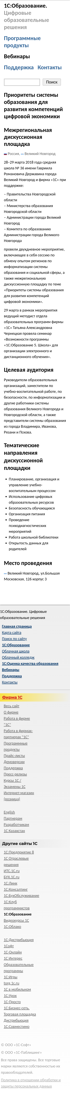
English (9, 812)
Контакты (50, 67)
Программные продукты (22, 42)
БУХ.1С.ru (11, 877)
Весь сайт (11, 706)
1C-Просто (12, 1001)
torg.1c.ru (11, 983)
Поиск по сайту (14, 638)
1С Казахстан (14, 830)
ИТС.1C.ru (12, 870)
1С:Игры (10, 977)
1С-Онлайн (13, 952)
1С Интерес (13, 958)
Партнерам (13, 818)
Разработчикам (16, 824)
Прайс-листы (14, 755)
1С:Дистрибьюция (19, 939)
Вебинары (17, 56)
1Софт (9, 946)
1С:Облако (12, 926)
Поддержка (19, 67)
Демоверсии (14, 761)
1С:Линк (10, 883)
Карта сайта (11, 632)
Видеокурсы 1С (16, 920)
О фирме (11, 712)
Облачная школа (15, 651)
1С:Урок (10, 995)
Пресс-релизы (15, 774)
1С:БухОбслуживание (21, 895)
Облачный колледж (18, 657)
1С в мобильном (17, 989)
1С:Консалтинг (16, 889)
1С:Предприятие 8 (19, 852)
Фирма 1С (12, 697)
